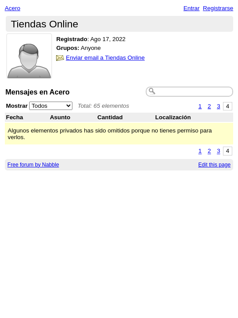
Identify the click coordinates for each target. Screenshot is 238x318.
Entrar (191, 8)
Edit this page (214, 165)
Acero (12, 8)
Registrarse (218, 8)
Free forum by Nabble (33, 165)
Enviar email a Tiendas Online (105, 57)
